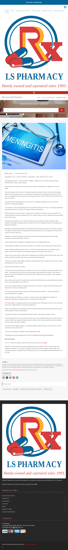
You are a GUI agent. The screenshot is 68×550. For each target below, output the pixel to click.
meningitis (44, 342)
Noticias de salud (12, 114)
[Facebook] (65, 7)
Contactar (5, 503)
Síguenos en (5, 498)
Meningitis (15, 389)
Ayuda (12, 10)
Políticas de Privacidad (8, 511)
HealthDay (18, 370)
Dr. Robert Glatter (9, 303)
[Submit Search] (62, 110)
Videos (26, 114)
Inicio (38, 97)
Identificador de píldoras (23, 10)
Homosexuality (7, 389)
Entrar (7, 12)
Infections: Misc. (48, 389)
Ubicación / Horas (47, 10)
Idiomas (7, 10)
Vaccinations (5, 501)
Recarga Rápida (36, 10)
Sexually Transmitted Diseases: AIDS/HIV (31, 389)
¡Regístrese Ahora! (58, 10)
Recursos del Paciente (48, 97)
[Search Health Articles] (31, 110)
